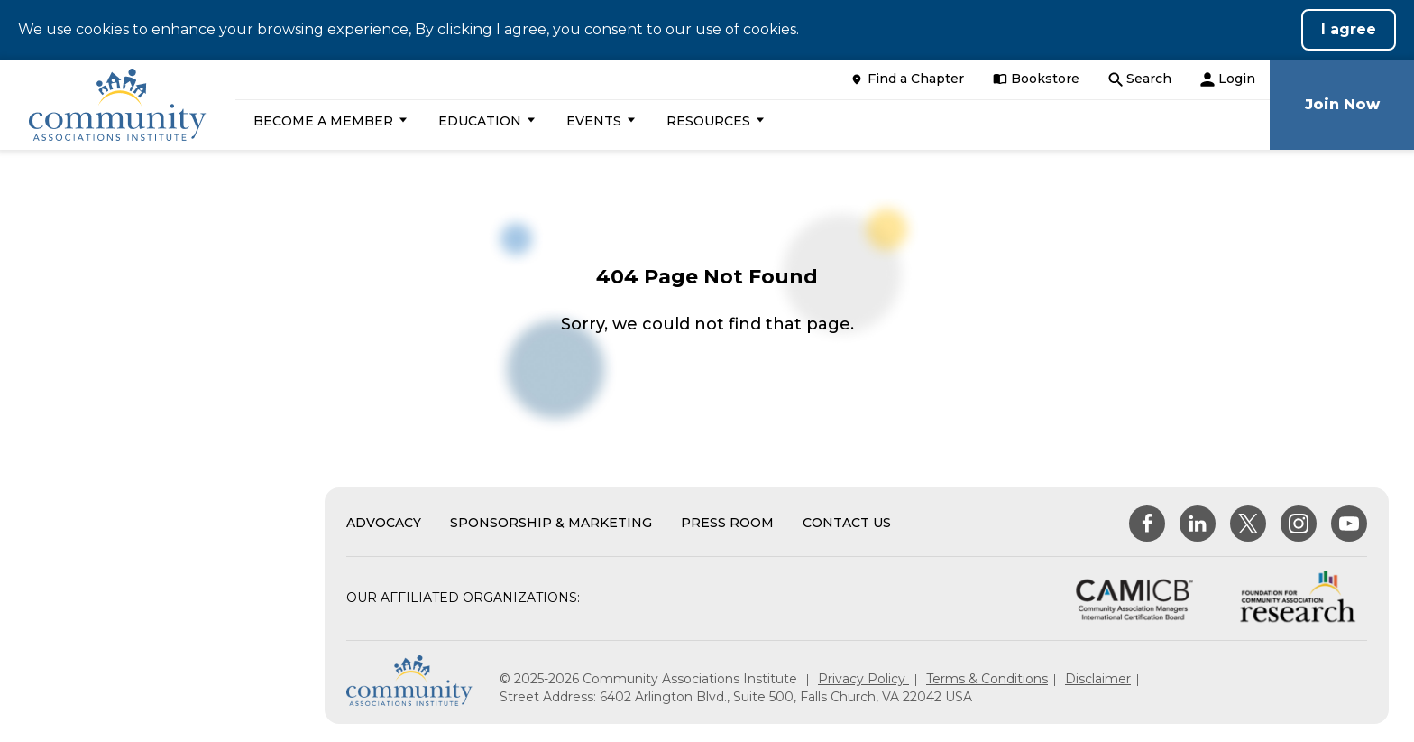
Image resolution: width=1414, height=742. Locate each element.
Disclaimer (1098, 679)
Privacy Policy (863, 679)
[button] (327, 121)
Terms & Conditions (987, 679)
